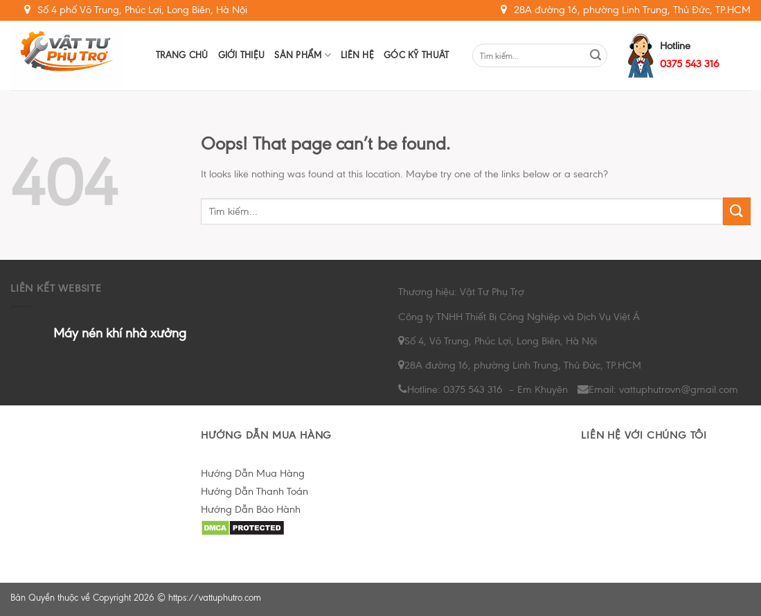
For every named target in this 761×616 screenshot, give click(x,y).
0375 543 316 (689, 64)
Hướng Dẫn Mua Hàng (253, 473)
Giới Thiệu (241, 55)
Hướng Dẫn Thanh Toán (254, 491)
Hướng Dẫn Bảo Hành (251, 509)
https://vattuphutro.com (214, 598)
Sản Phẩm (302, 55)
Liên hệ (357, 55)
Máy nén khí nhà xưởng (119, 333)
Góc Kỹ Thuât (416, 55)
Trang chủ (182, 55)
